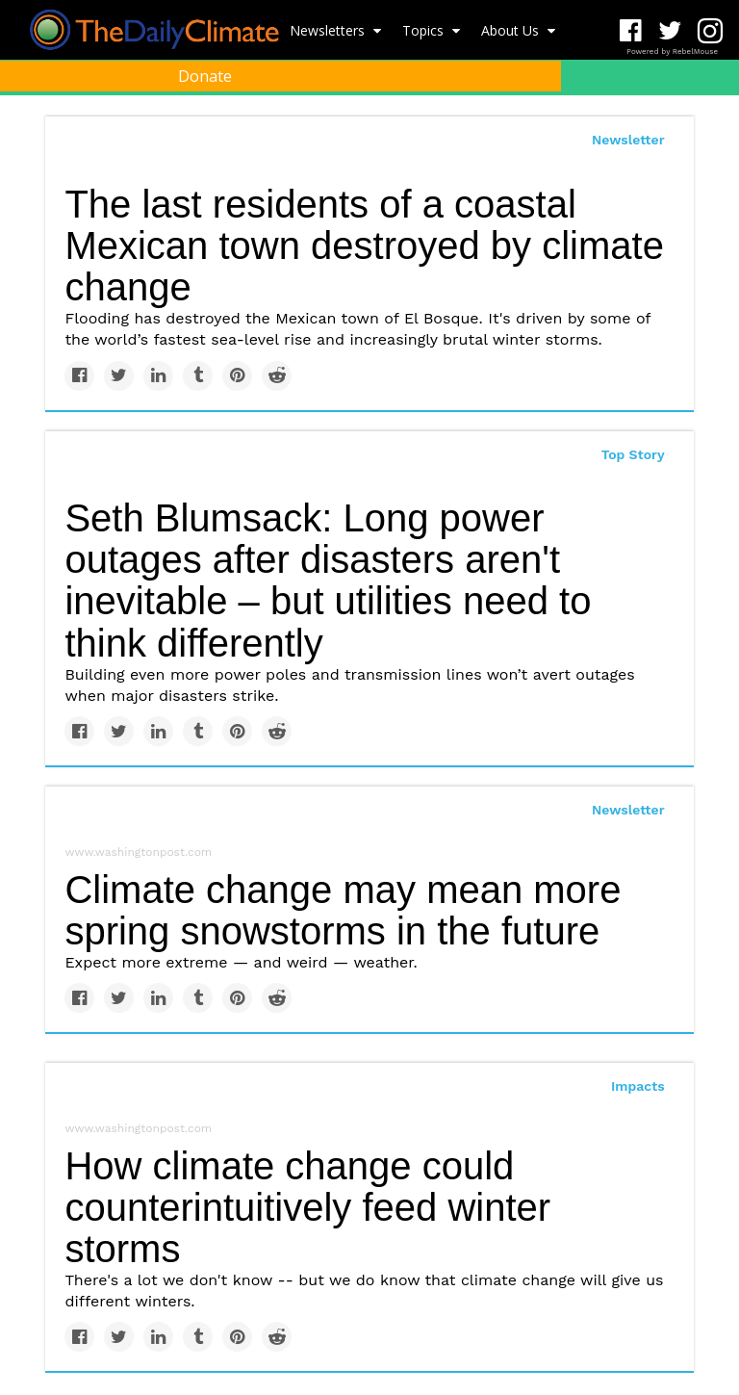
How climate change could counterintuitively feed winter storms (307, 1207)
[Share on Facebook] (79, 376)
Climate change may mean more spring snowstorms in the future (342, 910)
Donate (205, 76)
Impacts (638, 1086)
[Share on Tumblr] (198, 376)
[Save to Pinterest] (237, 376)
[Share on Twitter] (119, 376)
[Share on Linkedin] (158, 376)
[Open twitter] (670, 31)
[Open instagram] (710, 31)
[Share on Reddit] (277, 376)
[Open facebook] (631, 31)
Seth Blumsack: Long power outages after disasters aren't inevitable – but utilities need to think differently (327, 580)
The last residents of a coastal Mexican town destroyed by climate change (364, 245)
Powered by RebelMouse (672, 51)
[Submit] (712, 121)
